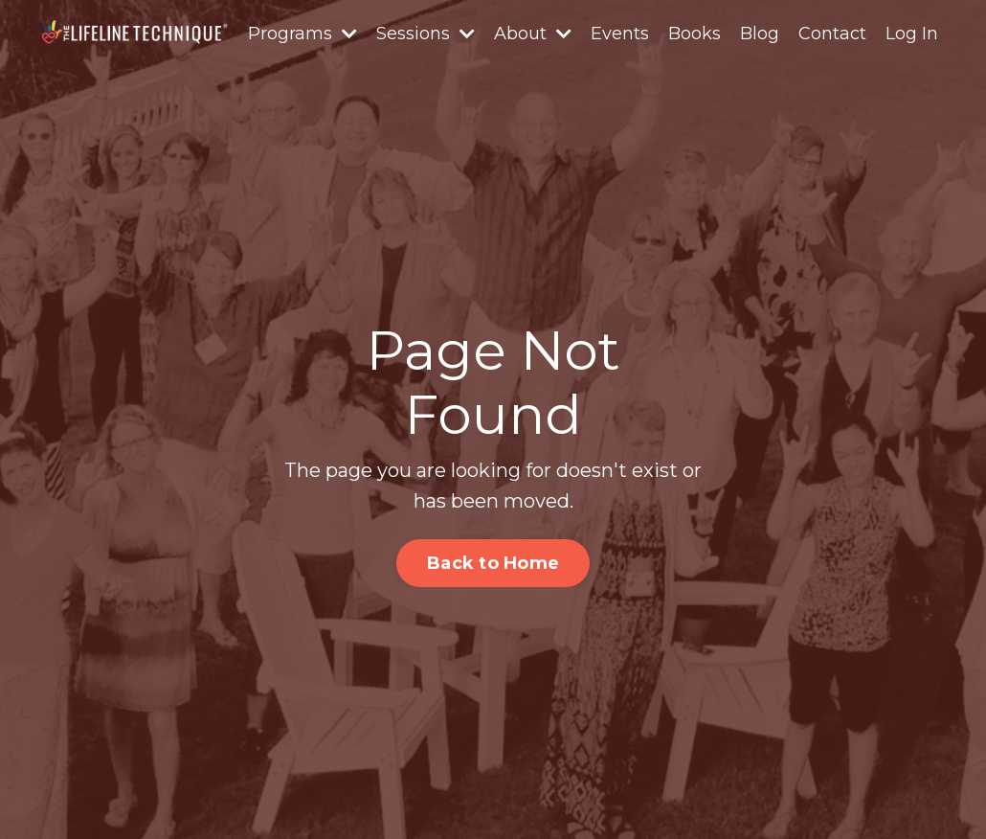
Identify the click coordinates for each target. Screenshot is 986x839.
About (532, 33)
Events (620, 33)
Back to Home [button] (493, 563)
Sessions (425, 33)
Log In (911, 33)
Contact (832, 33)
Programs (302, 33)
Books (694, 33)
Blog (759, 33)
